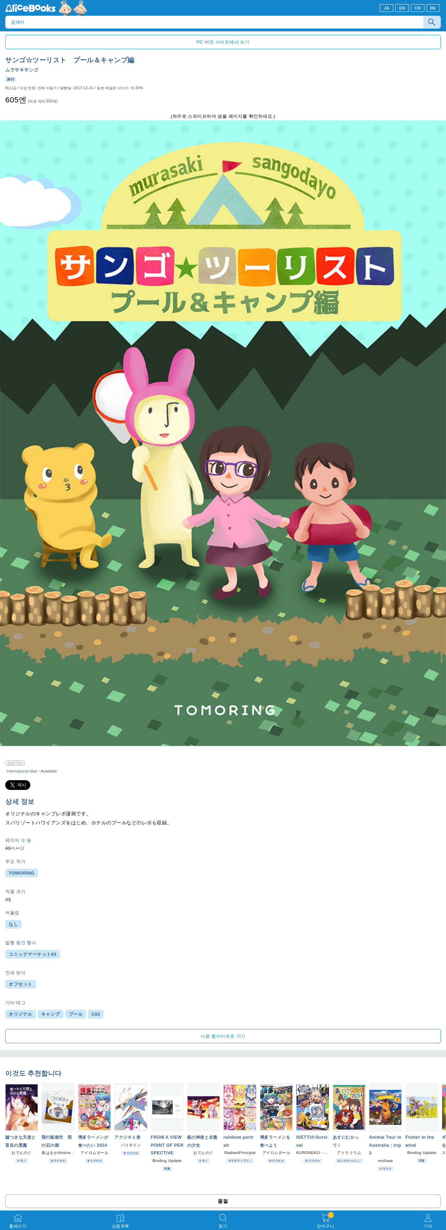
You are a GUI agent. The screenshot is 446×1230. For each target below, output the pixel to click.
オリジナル (20, 1014)
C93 (95, 1014)
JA (386, 8)
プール (76, 1014)
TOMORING (21, 873)
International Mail (22, 771)
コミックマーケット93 (32, 954)
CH (418, 8)
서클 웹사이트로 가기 (223, 1036)
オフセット (20, 984)
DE (433, 8)
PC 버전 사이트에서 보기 (223, 42)
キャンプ (50, 1014)
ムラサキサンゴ (21, 69)
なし (13, 924)
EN (402, 8)
